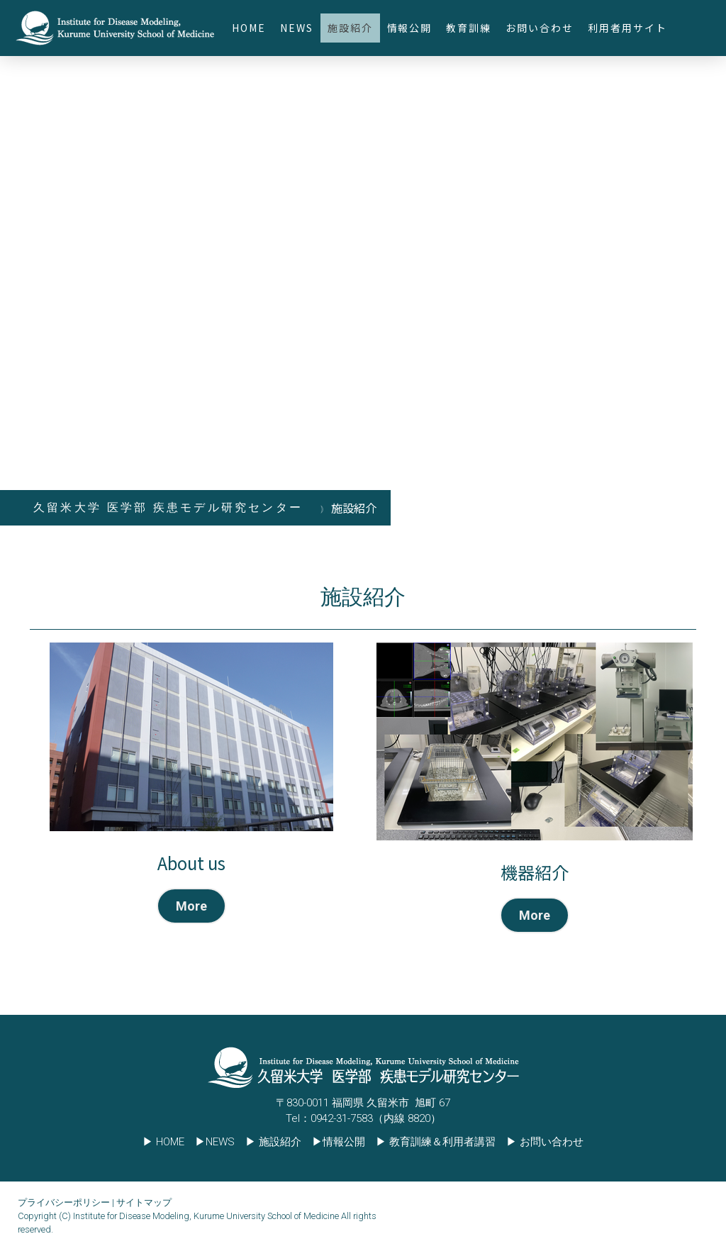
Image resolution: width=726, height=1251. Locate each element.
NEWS (296, 28)
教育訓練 (468, 28)
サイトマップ (144, 1202)
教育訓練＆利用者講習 (442, 1141)
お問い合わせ (540, 28)
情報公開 (409, 28)
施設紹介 (350, 28)
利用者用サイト (627, 28)
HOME (249, 28)
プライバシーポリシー (64, 1202)
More (191, 906)
